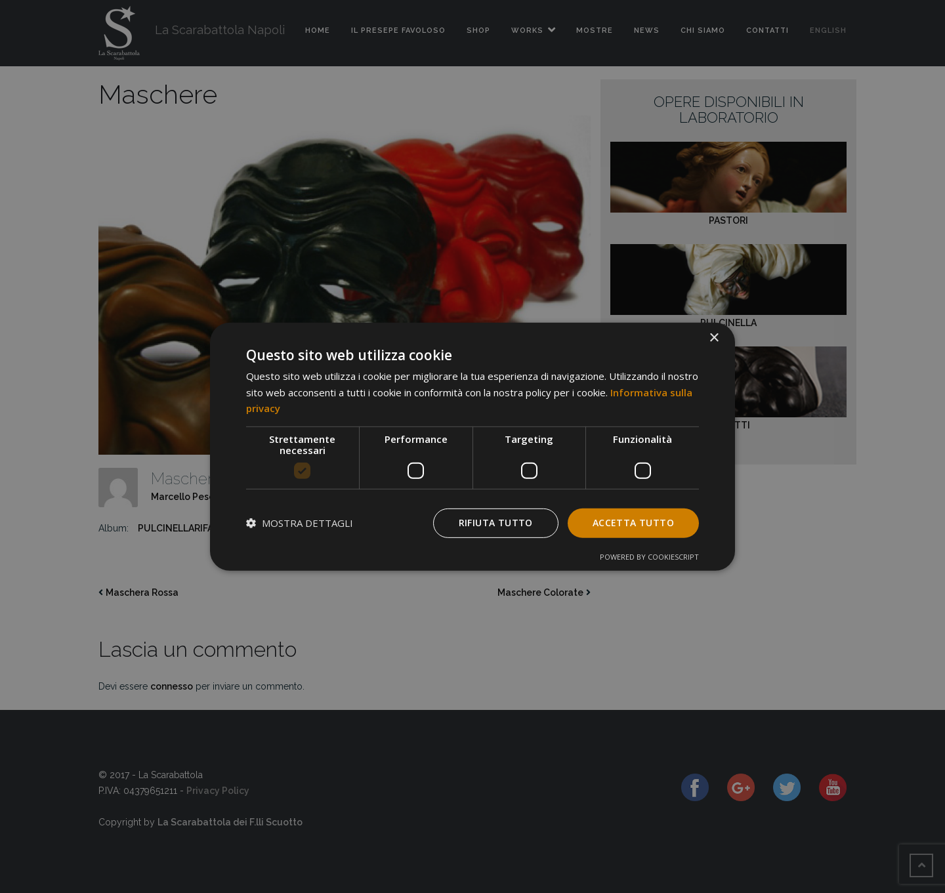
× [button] (714, 338)
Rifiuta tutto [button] (496, 522)
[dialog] (472, 446)
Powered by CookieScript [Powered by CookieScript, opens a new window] (649, 557)
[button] (299, 523)
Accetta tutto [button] (633, 522)
